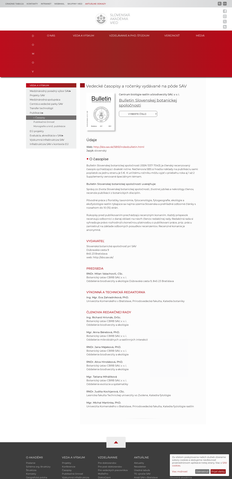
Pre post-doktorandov (110, 430)
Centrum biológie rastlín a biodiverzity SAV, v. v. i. (149, 57)
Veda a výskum (83, 35)
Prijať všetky (218, 471)
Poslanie (30, 426)
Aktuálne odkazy (95, 4)
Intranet (46, 4)
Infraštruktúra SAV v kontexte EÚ (49, 107)
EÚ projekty (37, 94)
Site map (160, 475)
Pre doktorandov (107, 426)
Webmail (59, 4)
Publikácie (36, 76)
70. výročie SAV (142, 437)
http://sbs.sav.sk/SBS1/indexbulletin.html (119, 110)
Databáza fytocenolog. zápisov (186, 434)
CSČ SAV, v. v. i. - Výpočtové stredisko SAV (70, 475)
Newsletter (140, 430)
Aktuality (139, 426)
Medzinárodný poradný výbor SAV (50, 54)
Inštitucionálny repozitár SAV (186, 426)
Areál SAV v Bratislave (146, 441)
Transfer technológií (41, 71)
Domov (32, 35)
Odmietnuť (202, 471)
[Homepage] (101, 19)
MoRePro (103, 437)
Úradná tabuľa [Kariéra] (14, 4)
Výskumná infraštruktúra (75, 441)
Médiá (201, 35)
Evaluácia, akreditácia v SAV (46, 98)
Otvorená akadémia (181, 441)
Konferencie (68, 430)
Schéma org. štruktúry (38, 430)
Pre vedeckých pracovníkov (113, 434)
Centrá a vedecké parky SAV (46, 67)
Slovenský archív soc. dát (183, 430)
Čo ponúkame (142, 445)
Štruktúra (31, 434)
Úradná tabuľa (142, 434)
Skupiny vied (74, 4)
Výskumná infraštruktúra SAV (47, 103)
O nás (51, 35)
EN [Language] (224, 3)
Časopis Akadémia (180, 437)
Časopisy (40, 80)
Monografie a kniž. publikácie (49, 89)
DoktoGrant (104, 441)
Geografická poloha (36, 441)
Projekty (66, 426)
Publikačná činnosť (43, 85)
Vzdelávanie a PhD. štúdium (129, 35)
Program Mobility (107, 445)
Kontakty (32, 4)
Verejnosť (172, 35)
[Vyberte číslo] (138, 77)
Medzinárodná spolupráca (45, 63)
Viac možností (179, 471)
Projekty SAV (37, 58)
